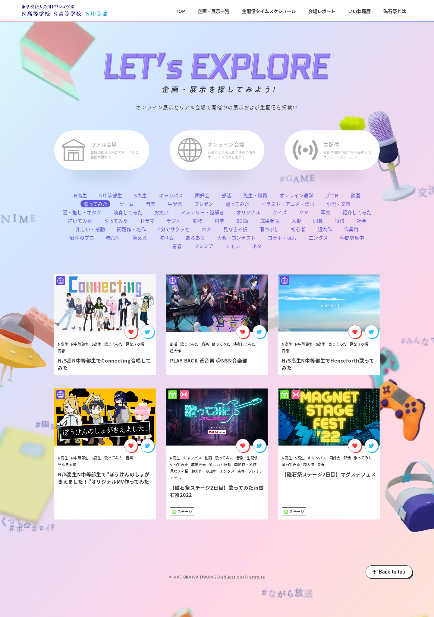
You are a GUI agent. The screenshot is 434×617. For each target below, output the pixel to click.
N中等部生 (110, 197)
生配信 (175, 205)
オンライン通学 (296, 197)
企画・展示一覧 (213, 11)
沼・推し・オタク (82, 214)
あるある (195, 239)
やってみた (116, 222)
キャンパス (171, 197)
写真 (325, 214)
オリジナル (248, 214)
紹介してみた (356, 214)
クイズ (279, 214)
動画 (355, 197)
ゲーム (126, 205)
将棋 (339, 222)
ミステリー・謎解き (202, 214)
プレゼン (203, 205)
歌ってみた (113, 345)
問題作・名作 (131, 231)
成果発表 (269, 222)
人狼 (296, 222)
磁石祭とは (394, 11)
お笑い (161, 214)
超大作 (324, 231)
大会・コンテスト (236, 239)
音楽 (151, 205)
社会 (361, 222)
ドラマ (147, 222)
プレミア (203, 248)
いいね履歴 (359, 11)
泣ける (166, 239)
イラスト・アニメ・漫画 (287, 205)
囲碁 (318, 222)
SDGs (242, 222)
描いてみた (80, 222)
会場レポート (321, 11)
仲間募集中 (352, 239)
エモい (232, 248)
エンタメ (318, 239)
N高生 (80, 197)
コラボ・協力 (282, 239)
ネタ (206, 231)
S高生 (140, 197)
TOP (180, 11)
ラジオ (173, 222)
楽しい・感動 (90, 231)
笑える (140, 239)
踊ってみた (237, 205)
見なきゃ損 (235, 231)
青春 (177, 248)
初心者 (298, 231)
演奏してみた (127, 214)
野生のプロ (82, 239)
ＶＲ (304, 214)
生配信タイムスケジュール (269, 11)
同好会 (202, 197)
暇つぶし (269, 231)
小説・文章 (338, 205)
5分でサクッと (174, 231)
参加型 (113, 239)
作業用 (351, 231)
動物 (198, 222)
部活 (226, 197)
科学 (219, 222)
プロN (331, 197)
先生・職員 (255, 197)
